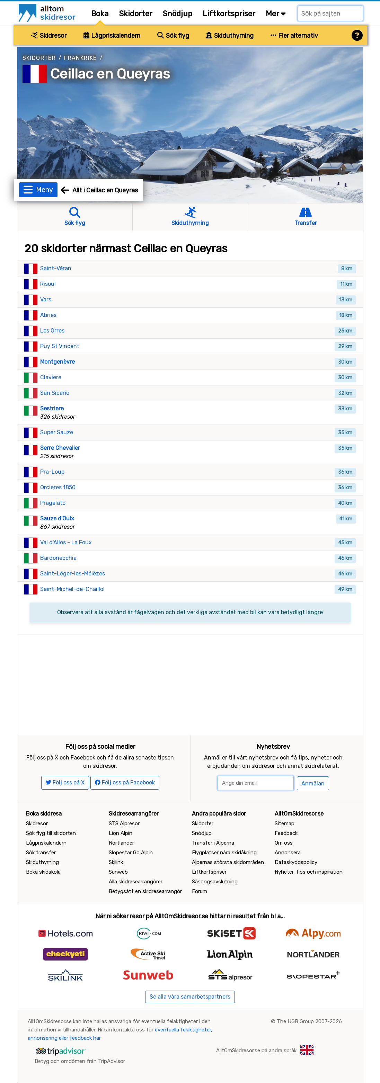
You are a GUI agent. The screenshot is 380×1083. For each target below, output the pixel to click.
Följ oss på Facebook (125, 782)
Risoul (48, 284)
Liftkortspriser (229, 13)
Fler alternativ (294, 35)
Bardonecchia (58, 558)
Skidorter (135, 13)
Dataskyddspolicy (296, 862)
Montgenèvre (57, 361)
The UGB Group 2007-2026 (309, 1021)
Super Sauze (56, 432)
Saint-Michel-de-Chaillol (72, 589)
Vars (45, 299)
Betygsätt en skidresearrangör (145, 891)
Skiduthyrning (230, 35)
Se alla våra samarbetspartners (190, 996)
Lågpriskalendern (112, 35)
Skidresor (49, 35)
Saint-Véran (55, 268)
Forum (199, 891)
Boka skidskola (43, 872)
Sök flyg (173, 35)
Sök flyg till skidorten (51, 833)
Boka (100, 13)
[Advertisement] (190, 683)
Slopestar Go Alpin (131, 852)
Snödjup (177, 13)
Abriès (48, 315)
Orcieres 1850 (58, 487)
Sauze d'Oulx (57, 518)
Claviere (50, 377)
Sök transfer (41, 852)
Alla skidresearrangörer (135, 882)
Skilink (116, 862)
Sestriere (52, 408)
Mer (276, 13)
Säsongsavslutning (215, 882)
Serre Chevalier (60, 448)
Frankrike (80, 58)
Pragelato (52, 503)
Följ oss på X (65, 782)
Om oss (284, 843)
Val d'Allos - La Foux (66, 542)
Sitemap (284, 823)
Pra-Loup (52, 471)
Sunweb (118, 872)
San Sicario (54, 393)
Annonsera (288, 852)
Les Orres (52, 330)
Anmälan (313, 783)
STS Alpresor (124, 823)
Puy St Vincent (59, 346)
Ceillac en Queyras (110, 74)
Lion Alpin (120, 833)
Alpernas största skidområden (228, 862)
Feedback (286, 833)
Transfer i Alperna (213, 843)
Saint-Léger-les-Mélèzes (72, 573)
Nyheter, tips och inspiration (309, 872)
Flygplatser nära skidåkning (224, 852)
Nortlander (121, 843)
